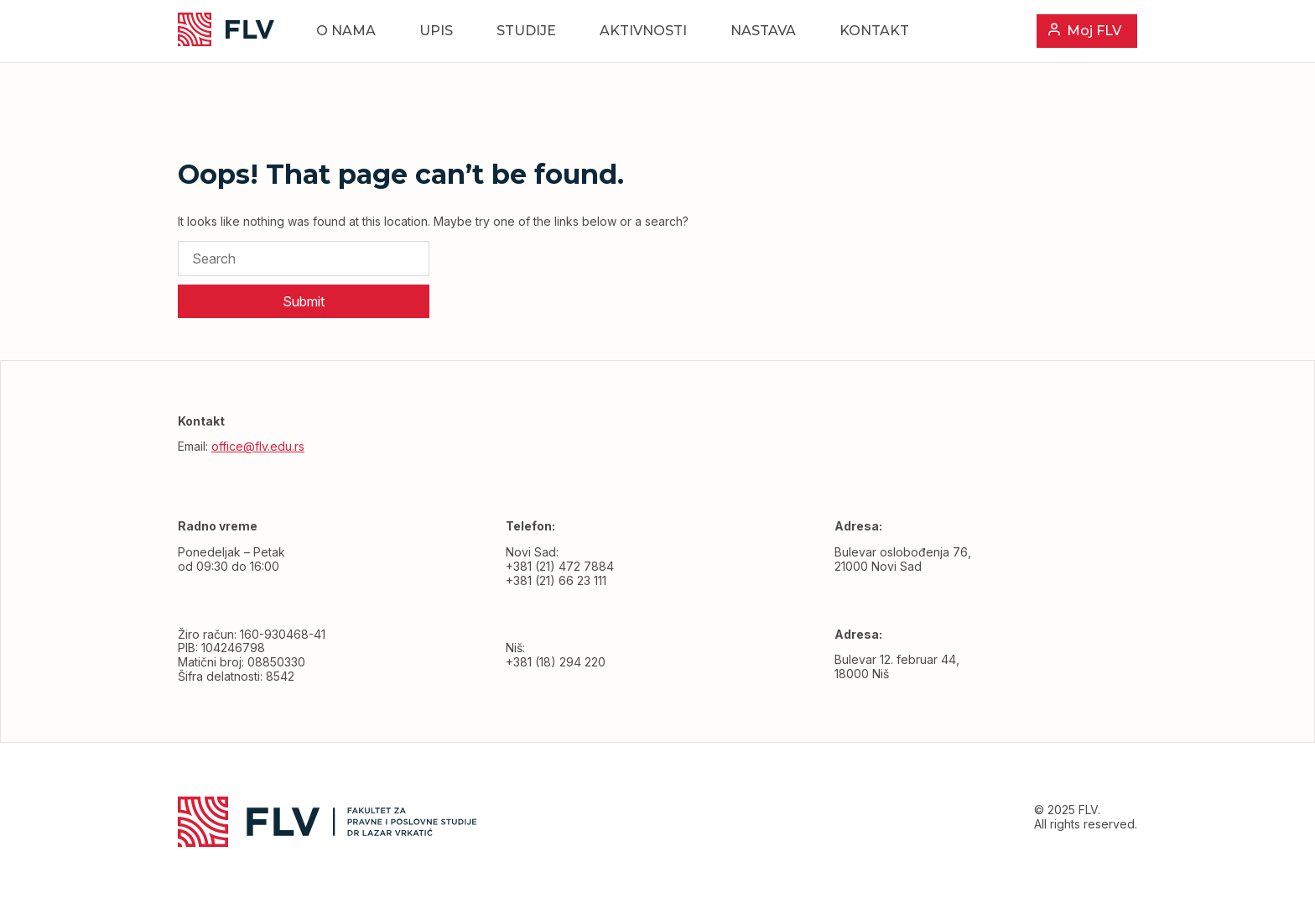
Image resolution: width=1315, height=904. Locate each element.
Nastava (763, 31)
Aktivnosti (643, 31)
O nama (346, 31)
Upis (436, 31)
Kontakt (874, 31)
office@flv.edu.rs (257, 446)
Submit (304, 301)
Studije (526, 31)
